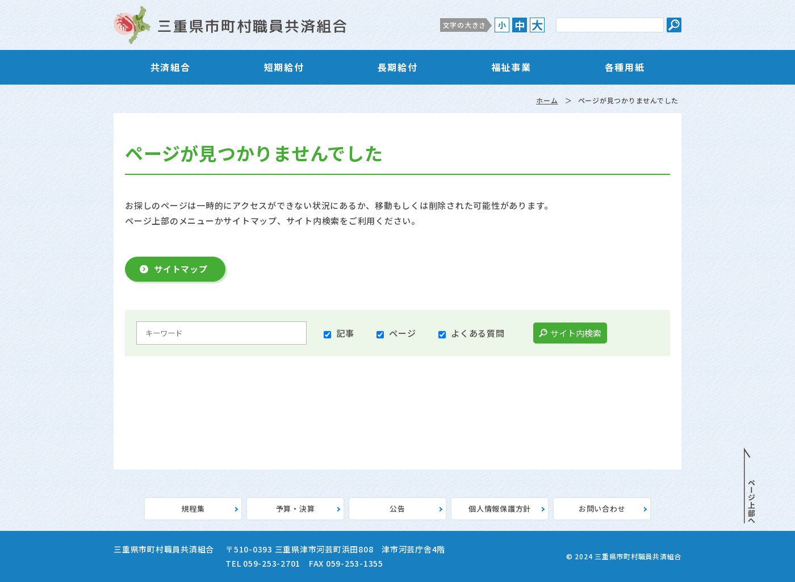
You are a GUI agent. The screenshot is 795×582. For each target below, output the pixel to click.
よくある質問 (478, 333)
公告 (397, 508)
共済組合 (170, 67)
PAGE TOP (749, 486)
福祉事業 (511, 67)
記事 (345, 333)
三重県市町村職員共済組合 (230, 25)
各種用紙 (625, 67)
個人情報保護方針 (499, 508)
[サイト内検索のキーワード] (610, 25)
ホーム (547, 100)
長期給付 (397, 67)
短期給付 (284, 67)
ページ (402, 333)
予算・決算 (295, 508)
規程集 (192, 508)
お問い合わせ (602, 508)
